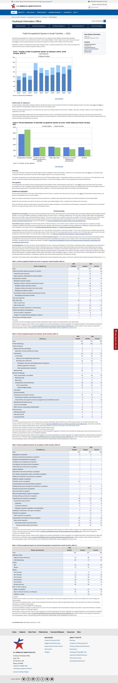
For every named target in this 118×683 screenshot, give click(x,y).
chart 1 (17, 41)
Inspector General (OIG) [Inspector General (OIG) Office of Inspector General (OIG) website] (52, 640)
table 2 (90, 172)
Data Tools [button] (30, 12)
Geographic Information (33, 17)
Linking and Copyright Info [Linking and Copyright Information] (78, 652)
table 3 (79, 184)
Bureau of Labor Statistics (19, 17)
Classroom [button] (67, 12)
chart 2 (94, 105)
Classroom (70, 632)
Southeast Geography (38, 26)
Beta (79, 632)
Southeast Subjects (58, 26)
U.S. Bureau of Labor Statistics (29, 6)
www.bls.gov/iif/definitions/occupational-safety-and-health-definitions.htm (66, 220)
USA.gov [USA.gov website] (47, 652)
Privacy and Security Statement (79, 646)
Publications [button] (41, 12)
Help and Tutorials (75, 658)
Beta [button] (75, 12)
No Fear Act (48, 649)
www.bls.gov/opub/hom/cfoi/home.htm (22, 220)
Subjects (22, 632)
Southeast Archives (77, 26)
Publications (43, 632)
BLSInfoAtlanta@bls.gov (89, 47)
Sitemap (72, 640)
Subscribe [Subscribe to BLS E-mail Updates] (104, 4)
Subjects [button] (21, 12)
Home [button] (13, 12)
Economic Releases (57, 632)
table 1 (101, 105)
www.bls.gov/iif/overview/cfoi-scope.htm (46, 227)
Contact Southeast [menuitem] (96, 26)
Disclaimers (73, 649)
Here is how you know (45, 1)
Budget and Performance (52, 643)
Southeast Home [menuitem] (20, 26)
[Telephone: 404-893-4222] (27, 666)
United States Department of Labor (97, 1)
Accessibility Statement (77, 661)
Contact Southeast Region (21, 672)
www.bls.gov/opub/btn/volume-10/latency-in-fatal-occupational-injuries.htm (72, 234)
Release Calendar (96, 4)
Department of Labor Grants (54, 646)
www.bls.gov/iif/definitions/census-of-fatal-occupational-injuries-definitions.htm (53, 326)
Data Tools (32, 632)
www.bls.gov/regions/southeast (91, 48)
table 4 (81, 193)
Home (14, 632)
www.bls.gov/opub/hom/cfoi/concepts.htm (70, 227)
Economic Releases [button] (54, 12)
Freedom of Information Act (79, 643)
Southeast (45, 17)
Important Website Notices (78, 655)
